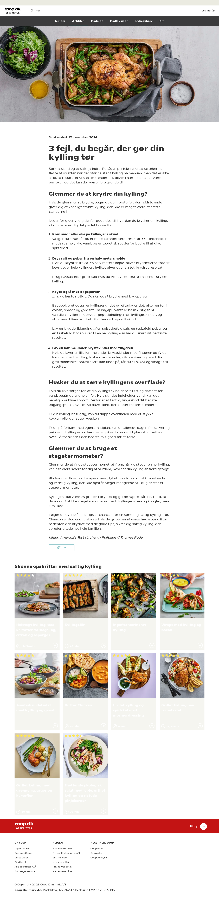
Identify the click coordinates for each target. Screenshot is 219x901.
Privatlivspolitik (62, 866)
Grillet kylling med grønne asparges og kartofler (34, 790)
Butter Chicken (78, 705)
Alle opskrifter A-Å (25, 866)
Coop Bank (97, 848)
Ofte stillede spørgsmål (66, 853)
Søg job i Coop (23, 853)
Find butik (21, 862)
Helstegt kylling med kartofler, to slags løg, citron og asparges (36, 630)
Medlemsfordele (62, 848)
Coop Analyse (99, 857)
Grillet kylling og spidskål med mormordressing (128, 710)
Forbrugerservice (25, 871)
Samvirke (96, 853)
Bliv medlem (60, 857)
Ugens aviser (22, 848)
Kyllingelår (75, 625)
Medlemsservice (62, 871)
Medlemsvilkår (61, 862)
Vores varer (21, 857)
